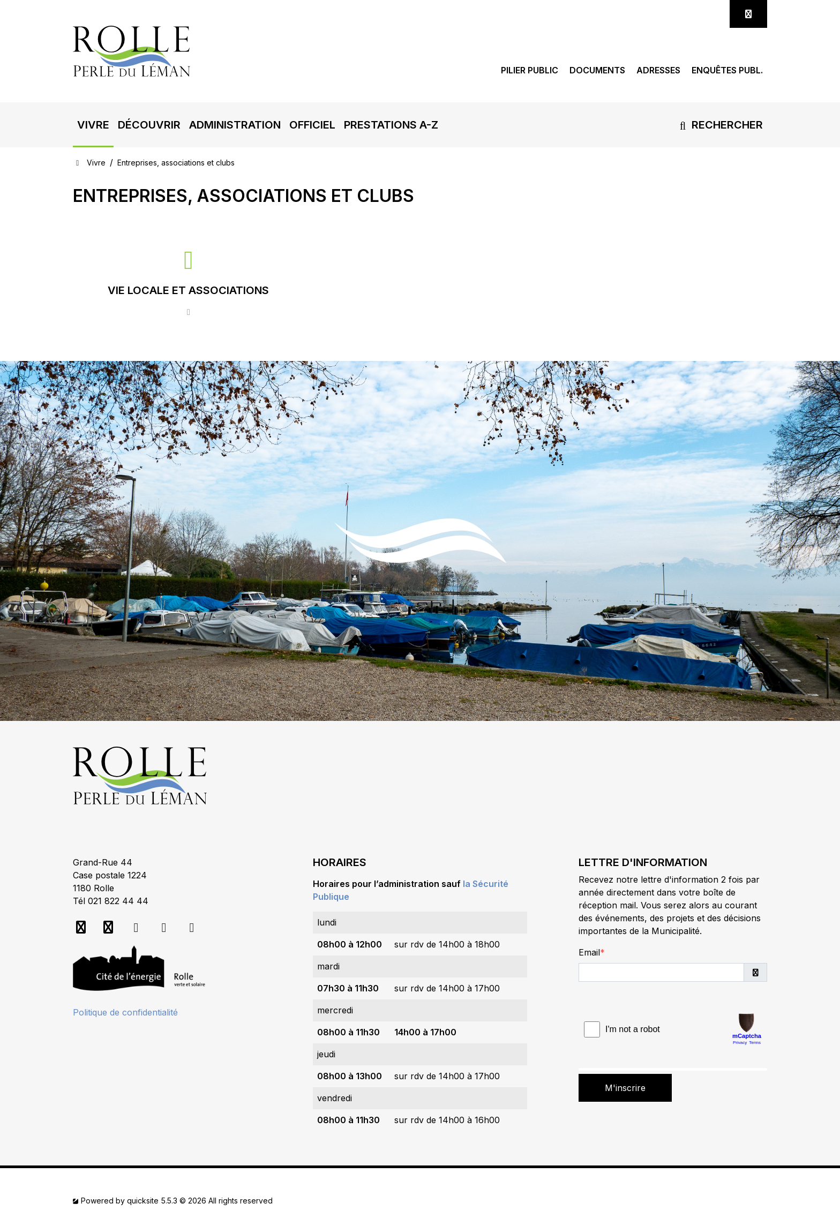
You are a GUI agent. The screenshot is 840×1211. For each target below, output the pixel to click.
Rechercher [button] (719, 124)
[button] (93, 124)
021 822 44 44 (118, 901)
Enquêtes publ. (727, 70)
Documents (597, 70)
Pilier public (529, 70)
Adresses (658, 70)
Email (589, 952)
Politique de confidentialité (125, 1012)
